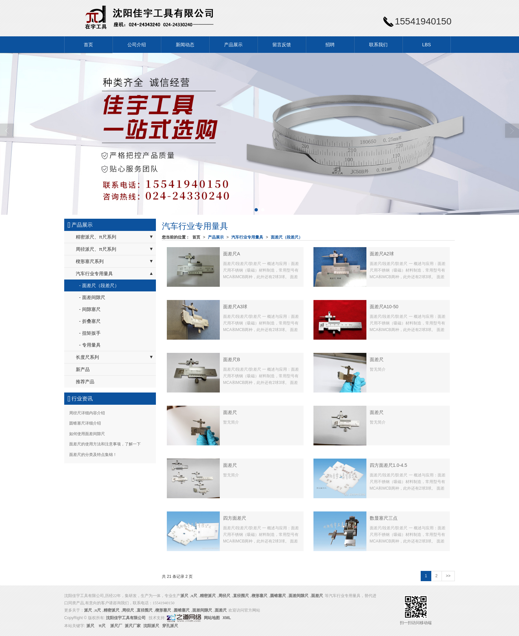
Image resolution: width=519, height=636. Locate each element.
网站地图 (212, 618)
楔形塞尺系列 (90, 261)
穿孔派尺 (170, 625)
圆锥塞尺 (278, 595)
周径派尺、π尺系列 (96, 249)
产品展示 (233, 44)
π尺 (194, 595)
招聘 (330, 44)
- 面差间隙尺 (92, 297)
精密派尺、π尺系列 (96, 237)
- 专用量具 (90, 345)
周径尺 (224, 595)
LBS (426, 44)
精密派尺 (208, 595)
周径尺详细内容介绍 (87, 413)
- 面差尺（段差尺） (99, 285)
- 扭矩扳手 (90, 333)
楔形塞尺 (259, 595)
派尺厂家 (133, 625)
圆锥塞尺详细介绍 (85, 423)
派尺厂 (116, 625)
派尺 (90, 625)
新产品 (83, 369)
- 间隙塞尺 (90, 309)
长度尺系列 (87, 357)
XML (227, 618)
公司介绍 (136, 44)
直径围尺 (241, 595)
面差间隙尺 (298, 595)
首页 (88, 44)
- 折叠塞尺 (90, 321)
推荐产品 (85, 381)
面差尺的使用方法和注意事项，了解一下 (105, 444)
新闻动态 (185, 44)
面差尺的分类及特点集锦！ (93, 454)
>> (448, 576)
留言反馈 (281, 44)
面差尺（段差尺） (287, 237)
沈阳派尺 (151, 625)
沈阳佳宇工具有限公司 (126, 618)
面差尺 (317, 595)
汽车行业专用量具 (247, 237)
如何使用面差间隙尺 (87, 433)
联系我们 (378, 44)
